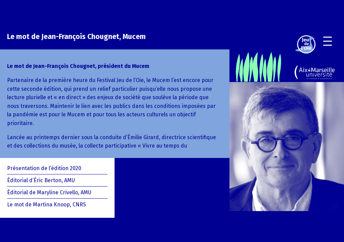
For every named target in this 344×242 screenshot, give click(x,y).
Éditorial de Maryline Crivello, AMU (49, 192)
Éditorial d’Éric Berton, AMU (41, 180)
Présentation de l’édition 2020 (44, 168)
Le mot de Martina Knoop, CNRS (46, 204)
